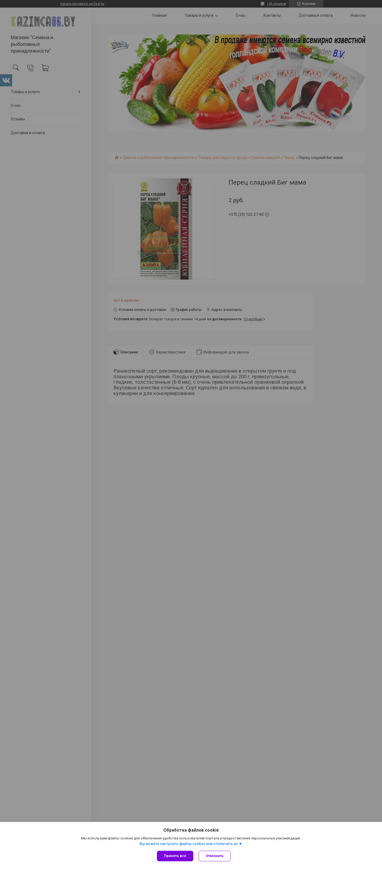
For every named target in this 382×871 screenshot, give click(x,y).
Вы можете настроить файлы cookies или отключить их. (189, 844)
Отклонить (215, 856)
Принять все (175, 856)
